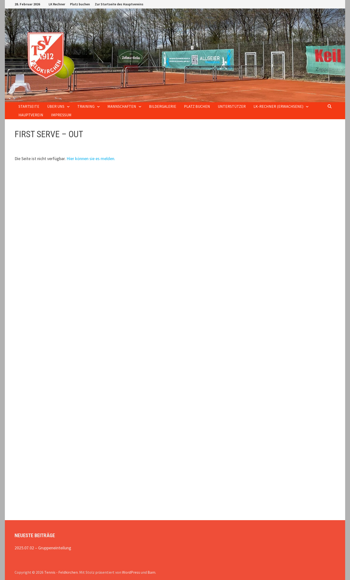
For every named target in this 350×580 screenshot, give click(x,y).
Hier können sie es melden (90, 158)
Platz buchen (80, 4)
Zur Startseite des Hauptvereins (119, 4)
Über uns (55, 106)
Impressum (61, 114)
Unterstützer (232, 106)
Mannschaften (121, 106)
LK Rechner (57, 4)
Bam (151, 572)
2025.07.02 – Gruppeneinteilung (43, 548)
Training (86, 106)
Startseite (28, 106)
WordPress (131, 572)
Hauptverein (30, 114)
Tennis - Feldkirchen (61, 572)
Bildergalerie (162, 106)
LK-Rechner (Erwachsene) (278, 106)
